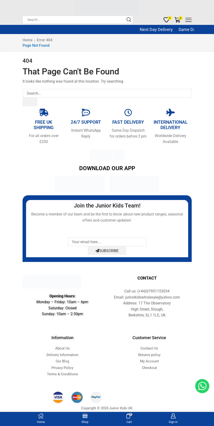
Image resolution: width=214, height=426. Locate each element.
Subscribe (107, 251)
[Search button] (129, 19)
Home (28, 40)
